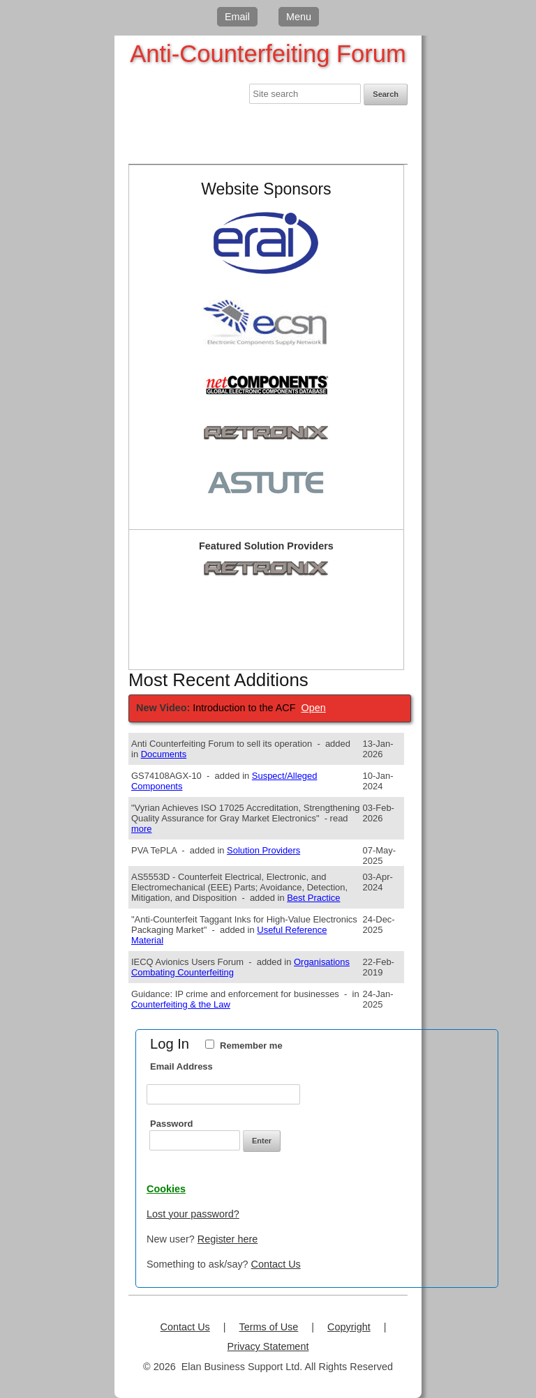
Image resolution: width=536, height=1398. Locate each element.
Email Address (181, 1066)
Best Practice (313, 897)
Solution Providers (263, 850)
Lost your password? (193, 1214)
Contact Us (276, 1264)
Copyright (349, 1326)
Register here (228, 1239)
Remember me (251, 1045)
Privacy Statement (268, 1346)
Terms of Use (269, 1326)
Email (237, 16)
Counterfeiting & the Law (180, 1004)
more (141, 828)
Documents (164, 754)
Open (314, 707)
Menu (298, 16)
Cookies (166, 1188)
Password (171, 1123)
